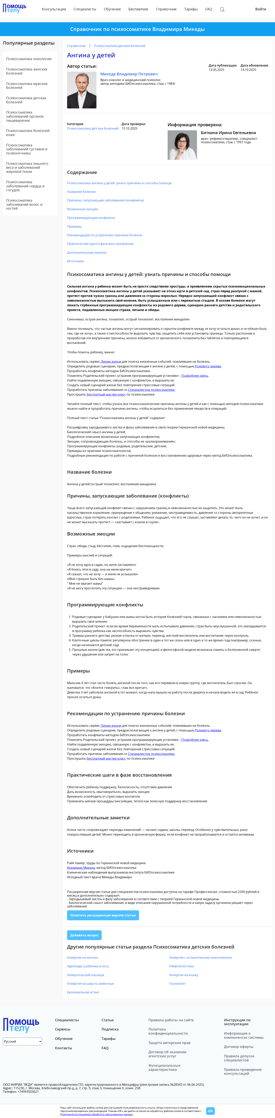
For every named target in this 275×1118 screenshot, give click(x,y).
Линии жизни (110, 361)
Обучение (112, 9)
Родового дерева (207, 366)
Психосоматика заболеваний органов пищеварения (24, 116)
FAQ (208, 9)
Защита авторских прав (169, 1042)
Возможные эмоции (82, 209)
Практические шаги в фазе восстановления (100, 244)
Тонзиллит (177, 983)
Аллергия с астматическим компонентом (200, 957)
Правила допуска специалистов (239, 1058)
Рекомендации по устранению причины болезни (104, 235)
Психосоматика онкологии (28, 58)
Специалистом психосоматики (151, 390)
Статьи (108, 1020)
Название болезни (81, 191)
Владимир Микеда (81, 868)
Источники (75, 261)
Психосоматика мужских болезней (27, 85)
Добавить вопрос (84, 935)
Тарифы (191, 9)
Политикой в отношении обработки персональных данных (96, 1114)
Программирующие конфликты (91, 217)
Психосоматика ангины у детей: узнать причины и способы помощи (119, 183)
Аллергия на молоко (82, 957)
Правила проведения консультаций (243, 1071)
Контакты (63, 1048)
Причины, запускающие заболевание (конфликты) (105, 200)
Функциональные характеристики (164, 1067)
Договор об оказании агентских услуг (167, 1053)
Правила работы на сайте (171, 1020)
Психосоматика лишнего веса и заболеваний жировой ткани (27, 167)
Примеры (74, 226)
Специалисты (85, 9)
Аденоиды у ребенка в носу (88, 966)
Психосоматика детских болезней (26, 100)
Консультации (54, 9)
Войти (260, 9)
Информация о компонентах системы (244, 1035)
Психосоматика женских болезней (26, 71)
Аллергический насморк (85, 975)
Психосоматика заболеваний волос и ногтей (24, 204)
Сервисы (62, 1029)
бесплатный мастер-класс (106, 394)
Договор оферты (238, 1046)
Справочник (166, 9)
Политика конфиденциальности (168, 1031)
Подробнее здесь (194, 375)
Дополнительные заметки (87, 252)
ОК (210, 1111)
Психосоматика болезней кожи (27, 132)
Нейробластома (181, 966)
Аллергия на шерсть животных (90, 983)
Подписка (110, 1029)
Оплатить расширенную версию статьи (103, 915)
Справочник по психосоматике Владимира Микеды (137, 28)
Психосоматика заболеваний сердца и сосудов (25, 185)
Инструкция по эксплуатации (237, 1022)
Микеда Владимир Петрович (129, 74)
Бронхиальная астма (83, 992)
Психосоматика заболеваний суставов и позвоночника (26, 149)
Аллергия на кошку (183, 975)
